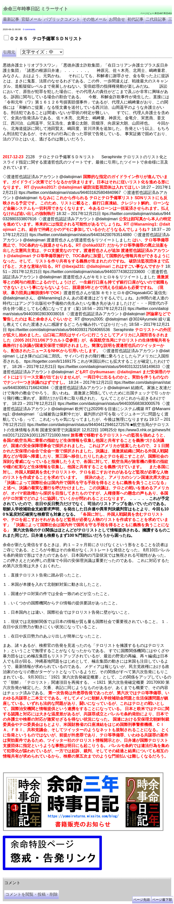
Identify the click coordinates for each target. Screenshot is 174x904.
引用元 (9, 52)
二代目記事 (156, 19)
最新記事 (11, 19)
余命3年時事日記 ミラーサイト (87, 876)
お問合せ (117, 19)
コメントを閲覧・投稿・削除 (31, 894)
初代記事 (135, 19)
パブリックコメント (62, 19)
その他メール (94, 19)
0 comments (29, 29)
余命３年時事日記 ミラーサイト (54, 876)
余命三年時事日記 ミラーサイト (35, 8)
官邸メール (31, 19)
